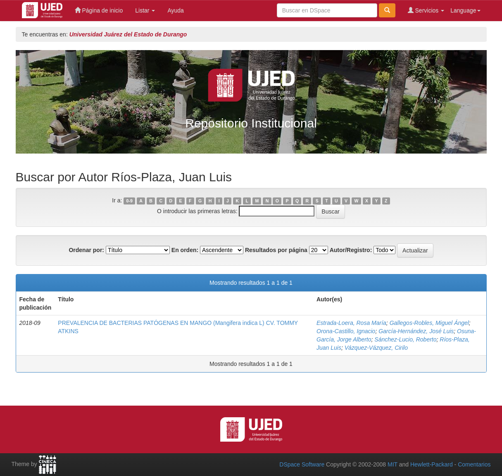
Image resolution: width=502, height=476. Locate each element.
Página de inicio (99, 10)
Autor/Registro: (351, 250)
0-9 (129, 200)
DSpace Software (301, 464)
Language (465, 10)
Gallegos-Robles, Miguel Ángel (429, 323)
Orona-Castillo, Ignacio (345, 331)
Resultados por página (276, 250)
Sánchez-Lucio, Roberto (405, 339)
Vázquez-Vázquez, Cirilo (376, 347)
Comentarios (474, 464)
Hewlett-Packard (431, 464)
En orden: (184, 250)
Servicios (426, 10)
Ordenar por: (86, 250)
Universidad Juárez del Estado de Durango (128, 34)
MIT (392, 464)
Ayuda (175, 10)
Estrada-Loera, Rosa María (351, 323)
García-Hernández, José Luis (416, 331)
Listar (145, 10)
